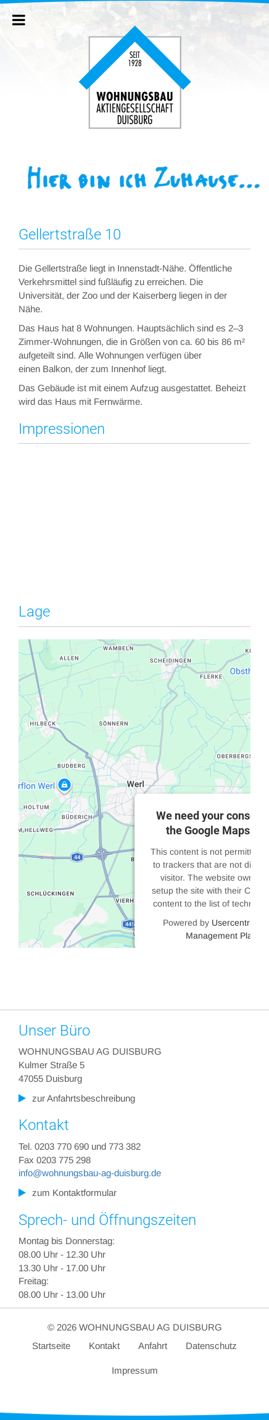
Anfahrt (152, 1345)
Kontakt (104, 1345)
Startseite (51, 1345)
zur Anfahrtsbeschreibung (83, 1097)
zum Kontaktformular (74, 1192)
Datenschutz (211, 1345)
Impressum (135, 1370)
